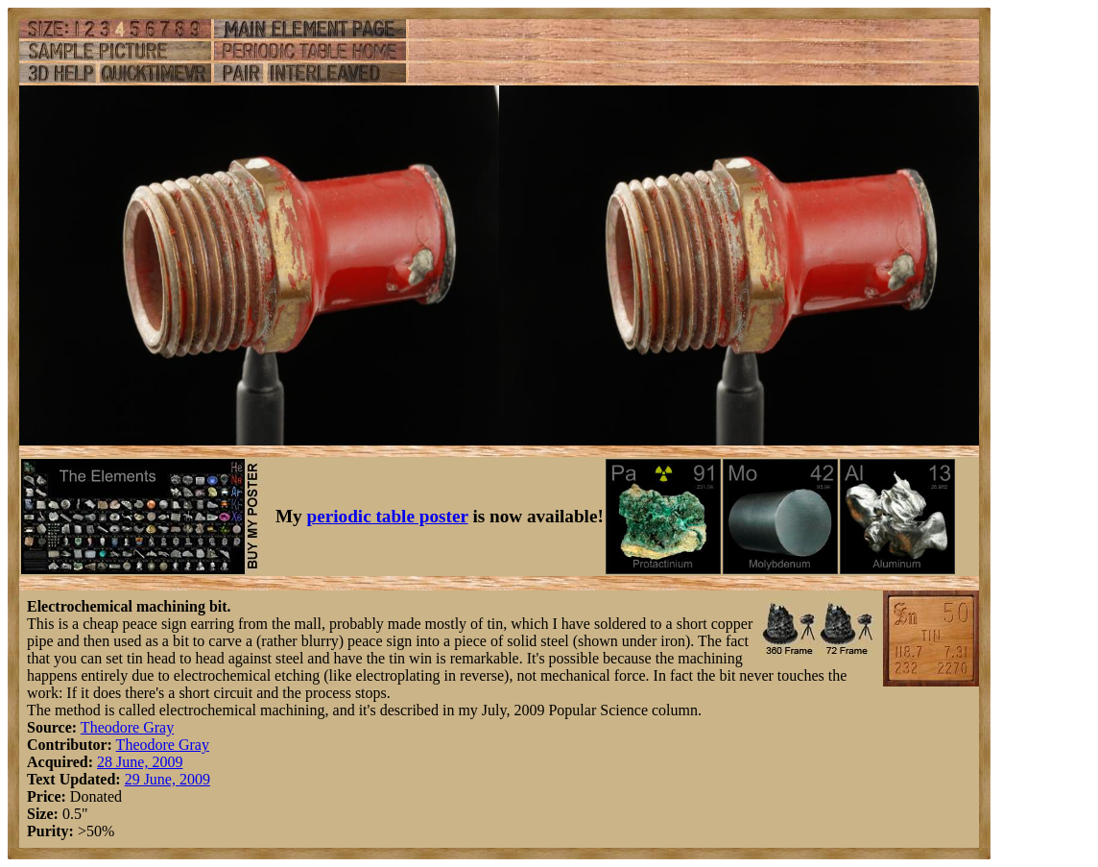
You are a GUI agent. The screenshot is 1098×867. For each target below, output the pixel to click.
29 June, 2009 (167, 779)
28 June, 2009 (139, 762)
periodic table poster (387, 516)
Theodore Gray (127, 727)
